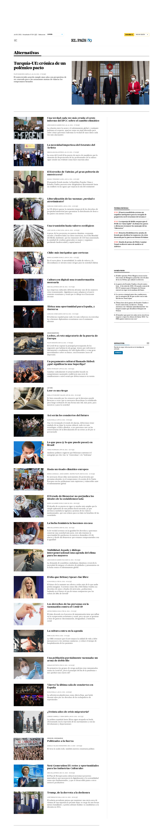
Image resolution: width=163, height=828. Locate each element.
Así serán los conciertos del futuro (68, 415)
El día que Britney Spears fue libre (67, 577)
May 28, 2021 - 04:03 (70, 314)
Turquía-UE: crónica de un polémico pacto (40, 65)
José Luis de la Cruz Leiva (55, 230)
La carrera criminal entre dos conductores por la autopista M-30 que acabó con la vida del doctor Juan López (131, 296)
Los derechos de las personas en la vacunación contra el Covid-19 (68, 605)
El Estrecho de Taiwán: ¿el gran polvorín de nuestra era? (73, 173)
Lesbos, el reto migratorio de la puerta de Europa (72, 337)
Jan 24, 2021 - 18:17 (76, 716)
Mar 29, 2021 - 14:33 (87, 474)
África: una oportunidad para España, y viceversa (71, 308)
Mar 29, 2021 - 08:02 (72, 503)
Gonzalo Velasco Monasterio (57, 746)
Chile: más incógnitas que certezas (67, 253)
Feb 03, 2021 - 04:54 (67, 665)
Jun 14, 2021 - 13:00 (70, 206)
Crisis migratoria (53, 333)
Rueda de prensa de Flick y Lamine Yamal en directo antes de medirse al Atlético (130, 244)
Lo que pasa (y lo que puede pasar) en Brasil (69, 443)
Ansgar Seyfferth (53, 665)
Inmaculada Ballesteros (55, 152)
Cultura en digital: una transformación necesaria (70, 281)
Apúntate (118, 352)
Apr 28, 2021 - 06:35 (66, 369)
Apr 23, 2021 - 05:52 (64, 420)
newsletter (119, 343)
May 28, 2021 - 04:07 (67, 287)
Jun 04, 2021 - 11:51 (72, 257)
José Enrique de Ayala (54, 797)
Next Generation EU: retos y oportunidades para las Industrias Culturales (73, 767)
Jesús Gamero (64, 474)
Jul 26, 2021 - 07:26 (39, 74)
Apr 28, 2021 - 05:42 (73, 395)
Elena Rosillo (51, 420)
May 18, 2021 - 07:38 (65, 343)
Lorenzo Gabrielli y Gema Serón (57, 716)
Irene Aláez (51, 636)
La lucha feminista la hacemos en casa (70, 523)
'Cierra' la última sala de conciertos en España (70, 686)
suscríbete (129, 34)
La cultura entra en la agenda (65, 631)
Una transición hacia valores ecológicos (70, 226)
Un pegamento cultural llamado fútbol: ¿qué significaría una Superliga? (71, 363)
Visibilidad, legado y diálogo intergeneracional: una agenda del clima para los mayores (71, 553)
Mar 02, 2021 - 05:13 (72, 560)
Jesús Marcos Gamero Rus (56, 125)
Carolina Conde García (55, 206)
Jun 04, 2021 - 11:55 (72, 230)
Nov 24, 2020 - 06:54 (70, 797)
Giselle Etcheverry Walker (56, 395)
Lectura (50, 388)
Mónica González (53, 474)
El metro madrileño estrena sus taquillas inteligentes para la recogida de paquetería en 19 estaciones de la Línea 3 (130, 214)
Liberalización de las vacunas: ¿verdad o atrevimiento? (71, 200)
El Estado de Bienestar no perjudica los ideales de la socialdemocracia (70, 497)
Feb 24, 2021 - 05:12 (64, 581)
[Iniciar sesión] (142, 34)
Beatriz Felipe (74, 474)
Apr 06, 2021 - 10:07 (67, 450)
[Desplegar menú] (15, 40)
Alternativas (26, 53)
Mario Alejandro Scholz (55, 257)
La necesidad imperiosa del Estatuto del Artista (71, 146)
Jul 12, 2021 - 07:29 (72, 125)
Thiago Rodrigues (53, 450)
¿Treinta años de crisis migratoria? (68, 712)
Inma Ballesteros (53, 287)
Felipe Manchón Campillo (22, 74)
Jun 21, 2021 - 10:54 (72, 179)
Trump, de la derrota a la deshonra (68, 793)
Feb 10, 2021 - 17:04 (69, 611)
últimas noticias (121, 208)
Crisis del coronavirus (55, 738)
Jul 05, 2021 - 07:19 (72, 152)
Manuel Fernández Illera (55, 179)
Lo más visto (119, 270)
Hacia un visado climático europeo (67, 469)
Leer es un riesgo (57, 391)
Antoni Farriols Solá (54, 611)
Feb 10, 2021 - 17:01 (63, 636)
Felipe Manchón (52, 343)
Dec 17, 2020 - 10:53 (75, 746)
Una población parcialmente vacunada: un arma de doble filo (72, 659)
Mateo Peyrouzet (53, 369)
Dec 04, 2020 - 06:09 (67, 773)
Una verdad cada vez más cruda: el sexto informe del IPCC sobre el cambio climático (73, 119)
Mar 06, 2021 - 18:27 (67, 528)
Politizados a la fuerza (60, 741)
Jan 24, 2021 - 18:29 (64, 692)
